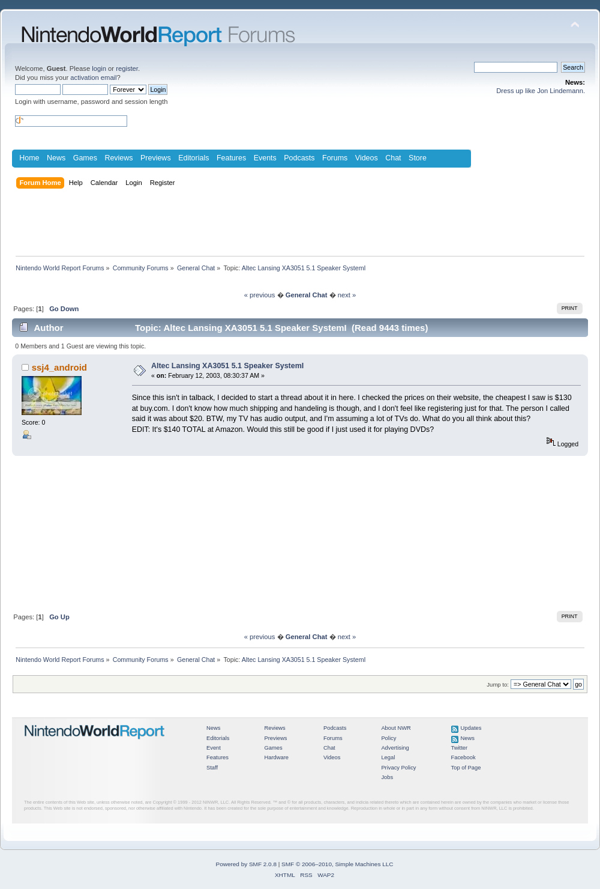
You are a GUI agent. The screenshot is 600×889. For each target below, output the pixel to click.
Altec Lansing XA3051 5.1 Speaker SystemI (227, 366)
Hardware (276, 757)
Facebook (463, 757)
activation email (93, 77)
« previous (259, 295)
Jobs (387, 777)
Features (231, 158)
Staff (212, 768)
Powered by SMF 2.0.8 (246, 864)
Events (265, 158)
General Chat (307, 295)
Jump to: (498, 684)
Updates (471, 728)
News (56, 158)
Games (85, 158)
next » (347, 295)
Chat (393, 158)
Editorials (193, 158)
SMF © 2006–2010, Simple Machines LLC (337, 864)
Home (29, 158)
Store (418, 158)
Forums (334, 158)
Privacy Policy (398, 768)
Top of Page (466, 768)
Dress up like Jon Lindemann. (540, 90)
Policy (388, 738)
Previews (155, 158)
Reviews (118, 158)
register (127, 68)
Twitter (459, 748)
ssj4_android (59, 367)
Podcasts (299, 158)
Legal (388, 757)
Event (213, 748)
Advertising (395, 748)
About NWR (395, 728)
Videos (366, 158)
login (99, 68)
